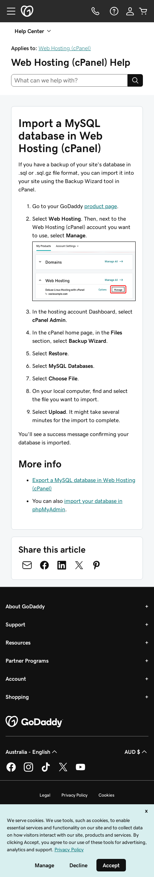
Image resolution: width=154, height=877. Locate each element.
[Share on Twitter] (79, 565)
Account (16, 678)
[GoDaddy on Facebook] (11, 770)
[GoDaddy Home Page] (34, 722)
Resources (18, 642)
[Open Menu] (8, 11)
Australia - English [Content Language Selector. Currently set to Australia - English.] (32, 752)
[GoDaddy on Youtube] (80, 770)
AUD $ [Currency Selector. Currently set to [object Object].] (136, 752)
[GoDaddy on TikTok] (45, 770)
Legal (45, 795)
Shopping (17, 697)
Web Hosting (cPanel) (64, 48)
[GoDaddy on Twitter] (63, 770)
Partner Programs (27, 660)
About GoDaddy (25, 606)
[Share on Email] (27, 565)
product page (100, 206)
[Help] (113, 11)
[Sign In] (130, 11)
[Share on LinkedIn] (61, 565)
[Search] (135, 80)
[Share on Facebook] (44, 565)
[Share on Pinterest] (96, 565)
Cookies (106, 795)
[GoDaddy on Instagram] (28, 770)
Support (15, 624)
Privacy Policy (74, 795)
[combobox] (69, 80)
